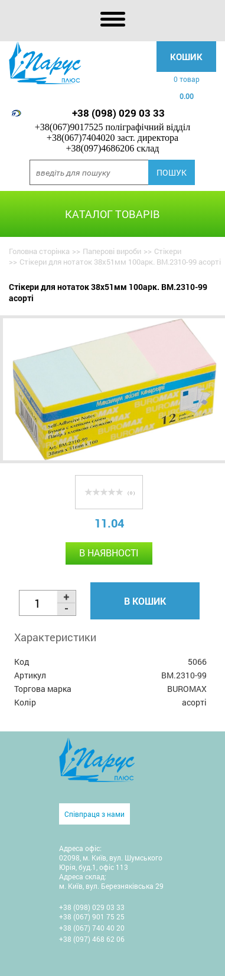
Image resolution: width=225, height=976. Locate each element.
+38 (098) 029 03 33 (118, 113)
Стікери (167, 251)
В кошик (145, 601)
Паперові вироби (112, 251)
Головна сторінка (39, 251)
